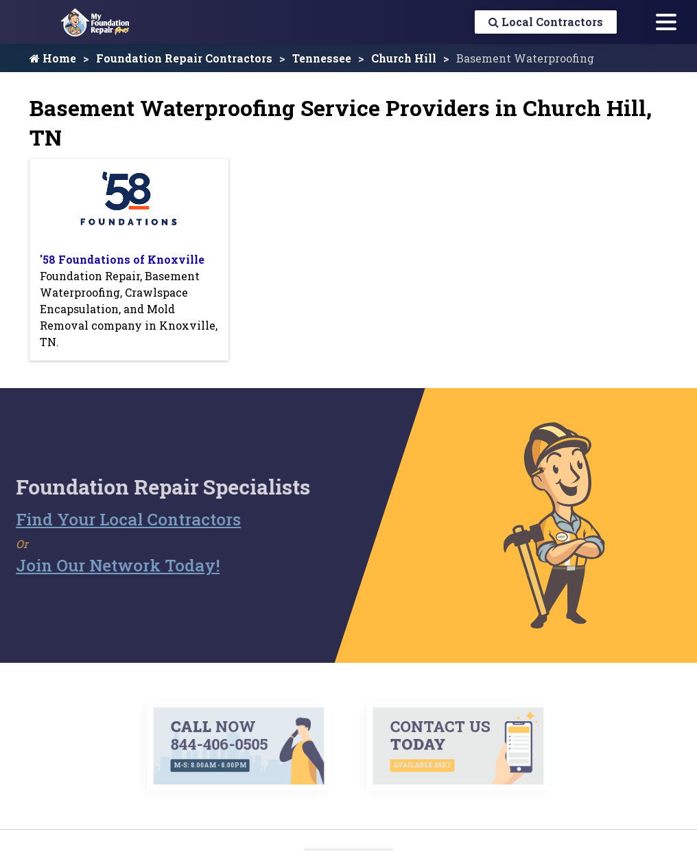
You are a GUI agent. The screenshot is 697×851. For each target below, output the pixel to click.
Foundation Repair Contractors (184, 58)
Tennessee (321, 58)
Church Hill (403, 58)
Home (52, 58)
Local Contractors (545, 21)
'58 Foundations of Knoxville (122, 259)
